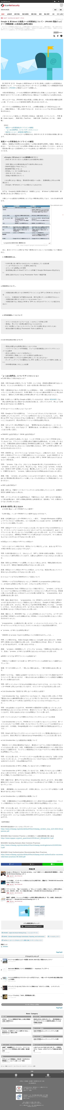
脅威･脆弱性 (25, 14)
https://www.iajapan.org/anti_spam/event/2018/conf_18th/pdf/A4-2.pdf (27, 838)
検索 (55, 9)
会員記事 (9, 14)
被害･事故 (17, 14)
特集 (2, 1056)
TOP (32, 1071)
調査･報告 (34, 14)
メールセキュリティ (54, 936)
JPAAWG (12, 88)
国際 (2, 1028)
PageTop (58, 952)
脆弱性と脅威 (4, 1016)
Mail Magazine (48, 1076)
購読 (61, 9)
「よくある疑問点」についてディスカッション (22, 130)
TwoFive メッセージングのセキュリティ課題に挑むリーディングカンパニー (22, 940)
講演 (40, 14)
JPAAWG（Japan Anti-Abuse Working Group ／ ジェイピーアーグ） (20, 932)
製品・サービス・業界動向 (38, 1028)
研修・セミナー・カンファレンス (39, 1044)
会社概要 (31, 1081)
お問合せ (21, 1081)
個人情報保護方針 (32, 1083)
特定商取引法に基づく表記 (39, 1081)
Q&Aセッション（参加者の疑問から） (19, 132)
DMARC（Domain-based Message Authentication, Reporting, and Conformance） (24, 936)
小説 (53, 14)
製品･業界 (46, 14)
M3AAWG (53, 399)
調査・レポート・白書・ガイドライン (9, 1044)
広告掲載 (26, 1081)
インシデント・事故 (37, 1016)
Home (16, 1076)
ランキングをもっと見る (32, 1004)
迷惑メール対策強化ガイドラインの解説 (20, 127)
